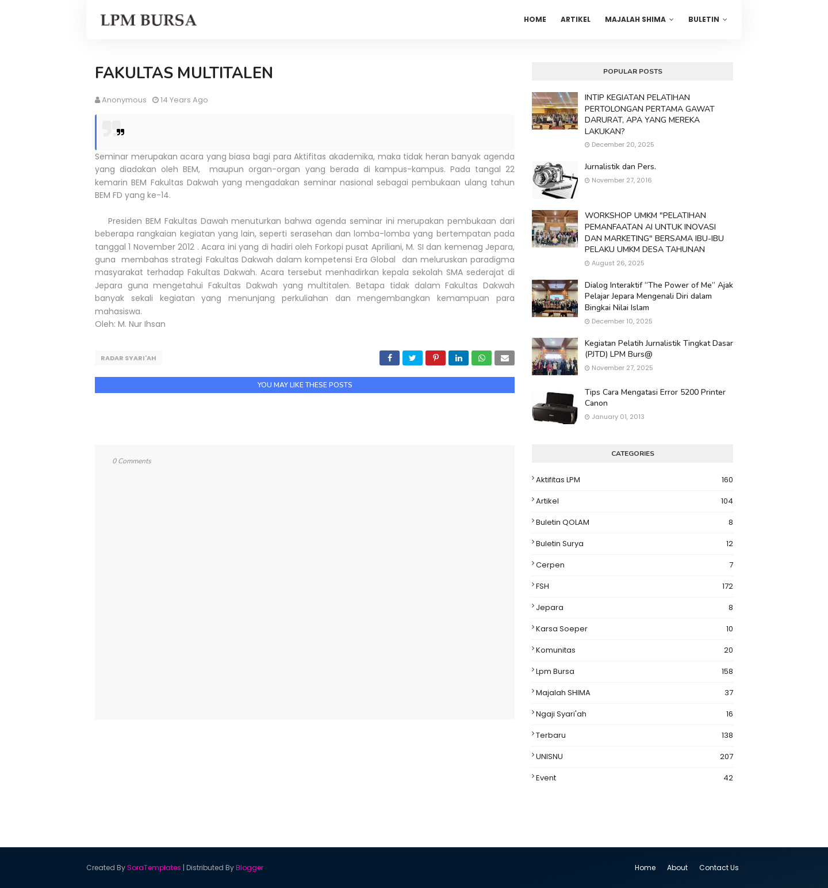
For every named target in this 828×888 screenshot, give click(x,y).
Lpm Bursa (634, 671)
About (677, 867)
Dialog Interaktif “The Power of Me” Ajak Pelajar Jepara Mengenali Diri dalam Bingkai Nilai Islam (659, 296)
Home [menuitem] (535, 19)
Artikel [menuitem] (576, 19)
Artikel (634, 501)
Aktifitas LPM (634, 480)
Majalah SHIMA (634, 693)
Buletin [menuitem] (703, 19)
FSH (634, 586)
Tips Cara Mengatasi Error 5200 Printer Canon (655, 398)
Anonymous (124, 99)
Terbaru (634, 735)
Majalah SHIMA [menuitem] (635, 19)
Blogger (249, 867)
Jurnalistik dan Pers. (620, 166)
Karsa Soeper (634, 629)
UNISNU (634, 757)
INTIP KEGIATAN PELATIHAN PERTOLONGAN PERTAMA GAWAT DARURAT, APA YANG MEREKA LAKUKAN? (650, 114)
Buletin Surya (634, 544)
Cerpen (634, 565)
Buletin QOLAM (634, 522)
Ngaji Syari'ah (634, 714)
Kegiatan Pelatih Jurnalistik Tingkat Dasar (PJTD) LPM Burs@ (659, 349)
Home (645, 867)
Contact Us (719, 867)
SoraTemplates (154, 867)
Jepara (634, 607)
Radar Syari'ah (128, 358)
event (634, 778)
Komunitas (634, 650)
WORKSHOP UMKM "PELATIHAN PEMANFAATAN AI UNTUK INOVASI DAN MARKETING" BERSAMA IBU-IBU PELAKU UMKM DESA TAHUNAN (654, 232)
